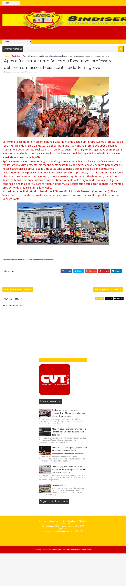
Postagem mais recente (17, 289)
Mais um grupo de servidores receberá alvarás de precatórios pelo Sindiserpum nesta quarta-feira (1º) (69, 469)
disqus (109, 299)
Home (6, 56)
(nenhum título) (58, 485)
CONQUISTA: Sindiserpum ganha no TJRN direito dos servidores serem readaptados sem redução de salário (69, 451)
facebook (118, 299)
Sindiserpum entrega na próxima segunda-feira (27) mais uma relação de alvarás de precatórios (68, 413)
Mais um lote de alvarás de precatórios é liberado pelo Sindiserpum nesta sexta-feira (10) (69, 432)
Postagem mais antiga (108, 289)
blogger (100, 299)
